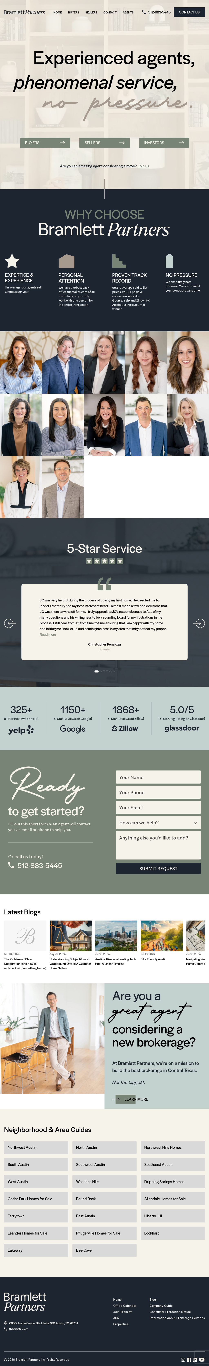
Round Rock (86, 1199)
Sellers (91, 12)
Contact (110, 12)
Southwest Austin (90, 1164)
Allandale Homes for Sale (165, 1199)
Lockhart (151, 1233)
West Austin (18, 1182)
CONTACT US (189, 12)
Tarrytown (16, 1216)
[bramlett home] (24, 12)
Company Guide (158, 1306)
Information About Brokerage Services (175, 1318)
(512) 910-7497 (17, 1329)
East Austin (85, 1216)
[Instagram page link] (183, 1360)
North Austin (86, 1147)
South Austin (18, 1164)
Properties (116, 1325)
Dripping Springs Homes (164, 1182)
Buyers (73, 12)
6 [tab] (114, 671)
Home (57, 12)
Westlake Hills (87, 1182)
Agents (128, 12)
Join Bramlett (118, 1312)
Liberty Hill (153, 1216)
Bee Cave (84, 1250)
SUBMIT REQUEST (158, 868)
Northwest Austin (22, 1147)
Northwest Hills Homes (163, 1147)
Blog (149, 1300)
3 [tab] (104, 671)
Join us (143, 166)
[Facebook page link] (189, 1360)
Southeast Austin (158, 1164)
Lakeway (15, 1250)
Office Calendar (120, 1306)
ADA (111, 1318)
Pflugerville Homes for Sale (98, 1233)
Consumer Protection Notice (167, 1312)
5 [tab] (111, 671)
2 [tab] (101, 671)
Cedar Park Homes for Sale (30, 1199)
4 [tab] (107, 671)
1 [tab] (96, 671)
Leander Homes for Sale (27, 1233)
